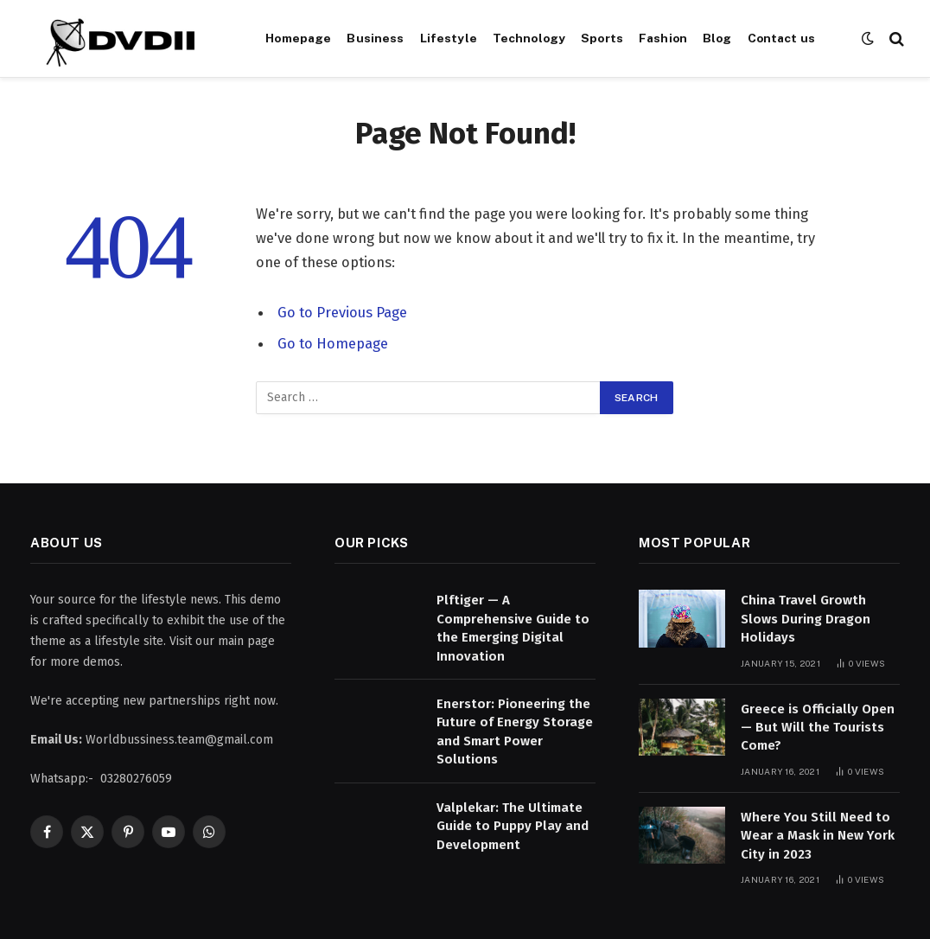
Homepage (298, 38)
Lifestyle (448, 38)
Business (375, 38)
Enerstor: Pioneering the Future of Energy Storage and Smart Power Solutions (514, 731)
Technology (529, 38)
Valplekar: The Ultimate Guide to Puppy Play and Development (512, 826)
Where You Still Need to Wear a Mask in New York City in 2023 (818, 835)
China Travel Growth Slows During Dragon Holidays (805, 618)
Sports (602, 38)
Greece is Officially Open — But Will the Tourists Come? (818, 727)
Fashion (663, 38)
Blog (717, 38)
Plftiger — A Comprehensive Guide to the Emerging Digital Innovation (512, 627)
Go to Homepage (332, 343)
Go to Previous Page (342, 312)
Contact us (781, 38)
